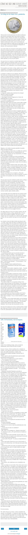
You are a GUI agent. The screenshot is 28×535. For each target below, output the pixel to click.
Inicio (14, 528)
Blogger (18, 533)
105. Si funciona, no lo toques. (12, 320)
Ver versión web (14, 531)
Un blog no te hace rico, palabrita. (13, 14)
